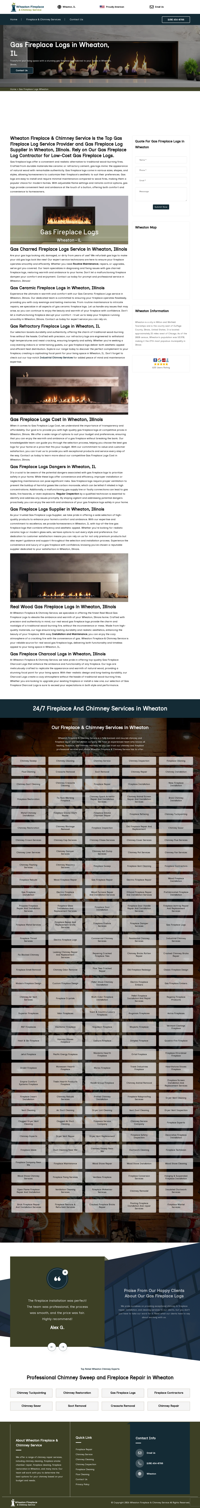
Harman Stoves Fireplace (65, 1040)
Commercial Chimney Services (102, 939)
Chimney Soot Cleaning (28, 784)
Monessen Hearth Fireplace (65, 1068)
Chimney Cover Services (139, 840)
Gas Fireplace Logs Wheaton (33, 89)
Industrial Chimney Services (176, 939)
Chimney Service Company (139, 1122)
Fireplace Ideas (28, 1150)
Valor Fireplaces (65, 1013)
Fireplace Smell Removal (28, 969)
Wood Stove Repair (102, 1163)
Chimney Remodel (139, 1191)
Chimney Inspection (139, 760)
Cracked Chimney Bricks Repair (176, 954)
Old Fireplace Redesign (139, 969)
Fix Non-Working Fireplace (65, 799)
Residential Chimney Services (139, 939)
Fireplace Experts (176, 1122)
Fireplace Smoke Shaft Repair (65, 814)
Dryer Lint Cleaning (102, 1110)
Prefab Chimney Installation (102, 1098)
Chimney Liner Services (28, 852)
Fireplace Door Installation (102, 908)
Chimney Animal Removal (139, 1083)
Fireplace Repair (102, 784)
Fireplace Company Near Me (28, 1163)
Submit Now (161, 207)
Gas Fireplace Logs (176, 924)
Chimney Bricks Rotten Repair (139, 954)
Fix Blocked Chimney (28, 954)
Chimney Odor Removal (65, 969)
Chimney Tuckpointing (176, 814)
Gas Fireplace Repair (102, 879)
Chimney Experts (28, 1136)
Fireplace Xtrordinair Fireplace (176, 1054)
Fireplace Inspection (102, 828)
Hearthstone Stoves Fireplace (176, 1068)
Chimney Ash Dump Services (102, 852)
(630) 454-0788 (176, 19)
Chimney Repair (139, 771)
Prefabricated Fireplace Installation (176, 893)
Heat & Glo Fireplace (28, 1040)
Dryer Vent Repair (65, 1136)
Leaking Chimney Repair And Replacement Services (65, 955)
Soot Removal (102, 771)
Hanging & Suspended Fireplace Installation (176, 1177)
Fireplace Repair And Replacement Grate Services (65, 925)
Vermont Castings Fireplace (176, 1027)
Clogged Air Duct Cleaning (65, 1122)
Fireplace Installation (139, 784)
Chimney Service (102, 760)
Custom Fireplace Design (65, 983)
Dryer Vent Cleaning (176, 1098)
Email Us (157, 7)
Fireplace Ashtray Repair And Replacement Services (176, 908)
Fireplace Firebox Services (102, 924)
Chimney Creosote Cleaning (65, 784)
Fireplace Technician (176, 1150)
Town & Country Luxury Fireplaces (102, 1013)
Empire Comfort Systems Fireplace (28, 1083)
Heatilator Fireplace (65, 1027)
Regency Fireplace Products (176, 998)
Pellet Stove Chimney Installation (102, 983)
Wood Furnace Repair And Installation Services (102, 893)
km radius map (161, 264)
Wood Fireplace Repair (65, 879)
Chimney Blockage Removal (65, 827)
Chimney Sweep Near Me (102, 1149)
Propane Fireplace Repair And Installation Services (28, 908)
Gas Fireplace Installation (28, 893)
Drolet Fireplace (28, 1068)
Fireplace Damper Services (139, 924)
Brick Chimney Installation (176, 799)
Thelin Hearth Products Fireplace (65, 1083)
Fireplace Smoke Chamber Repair (102, 814)
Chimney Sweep (28, 760)
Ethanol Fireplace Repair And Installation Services (139, 893)
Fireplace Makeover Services (102, 1190)
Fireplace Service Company (102, 1122)
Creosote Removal (65, 771)
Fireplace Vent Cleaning (139, 866)
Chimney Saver (176, 828)
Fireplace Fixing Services (65, 1177)
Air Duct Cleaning (65, 1110)
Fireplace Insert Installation (28, 1098)
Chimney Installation (176, 771)
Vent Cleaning (28, 1110)
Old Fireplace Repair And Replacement (139, 827)
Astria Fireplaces (176, 1013)
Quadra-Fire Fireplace (176, 1040)
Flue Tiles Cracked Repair (102, 969)
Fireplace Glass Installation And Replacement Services (65, 908)
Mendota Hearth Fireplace (102, 1054)
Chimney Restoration (28, 828)
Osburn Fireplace (102, 1040)
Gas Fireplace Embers (176, 983)
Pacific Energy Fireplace (65, 1054)
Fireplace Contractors (176, 866)
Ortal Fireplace (139, 1054)
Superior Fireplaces (28, 1013)
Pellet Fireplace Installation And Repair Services (139, 998)
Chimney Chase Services (102, 840)
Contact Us (76, 19)
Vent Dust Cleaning (139, 1110)
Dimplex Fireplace (139, 1040)
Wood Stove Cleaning (176, 1163)
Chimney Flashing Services (28, 866)
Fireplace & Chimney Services (43, 19)
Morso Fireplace (102, 1068)
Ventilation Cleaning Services (65, 1190)
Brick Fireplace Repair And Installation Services (28, 1205)
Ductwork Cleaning (139, 1150)
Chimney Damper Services (65, 852)
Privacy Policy (82, 1484)
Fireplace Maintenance (65, 1163)
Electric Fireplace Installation (65, 893)
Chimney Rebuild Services (65, 1098)
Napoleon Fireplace (102, 1027)
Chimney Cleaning (65, 760)
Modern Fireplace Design (28, 983)
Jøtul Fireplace (28, 1054)
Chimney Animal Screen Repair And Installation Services (139, 799)
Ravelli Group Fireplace (102, 1083)
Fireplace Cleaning (176, 760)
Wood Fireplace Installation (176, 879)
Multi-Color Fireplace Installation (102, 998)
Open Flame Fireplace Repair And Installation (28, 1190)
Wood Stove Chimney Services (28, 1177)
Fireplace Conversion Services (139, 1177)
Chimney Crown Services (28, 840)
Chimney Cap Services (65, 840)
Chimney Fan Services (176, 852)
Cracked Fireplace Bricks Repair (102, 1205)
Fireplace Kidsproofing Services (139, 1098)
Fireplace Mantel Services (176, 1205)
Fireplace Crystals (65, 998)
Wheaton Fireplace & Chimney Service (149, 1502)
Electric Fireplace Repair (139, 879)
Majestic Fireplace (139, 1027)
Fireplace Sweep (102, 866)
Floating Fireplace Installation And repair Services (139, 1206)
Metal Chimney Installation (28, 814)
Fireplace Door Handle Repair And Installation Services (139, 908)
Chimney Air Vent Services (28, 998)
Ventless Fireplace (102, 1177)
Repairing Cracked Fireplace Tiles (102, 954)
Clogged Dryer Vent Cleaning (28, 1122)
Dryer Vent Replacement (102, 1136)
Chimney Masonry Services (65, 866)
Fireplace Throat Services (28, 939)
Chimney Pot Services (139, 852)
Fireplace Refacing (139, 814)
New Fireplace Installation (176, 784)
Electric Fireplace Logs (65, 939)
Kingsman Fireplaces (139, 1013)
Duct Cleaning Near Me (65, 1150)
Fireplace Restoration (28, 799)
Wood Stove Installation (139, 1163)
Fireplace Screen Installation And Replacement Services (176, 1083)
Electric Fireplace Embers (139, 983)
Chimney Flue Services (176, 840)
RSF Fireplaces (28, 1027)
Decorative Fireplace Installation (176, 1136)
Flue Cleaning (28, 771)
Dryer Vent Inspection (176, 1110)
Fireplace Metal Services (28, 924)
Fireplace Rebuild (28, 879)
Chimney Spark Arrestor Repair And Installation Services (102, 799)
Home (13, 19)
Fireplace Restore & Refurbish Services (65, 1205)
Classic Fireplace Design (176, 969)
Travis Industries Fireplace (139, 1068)
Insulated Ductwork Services (176, 1190)
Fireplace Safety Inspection (139, 1136)
